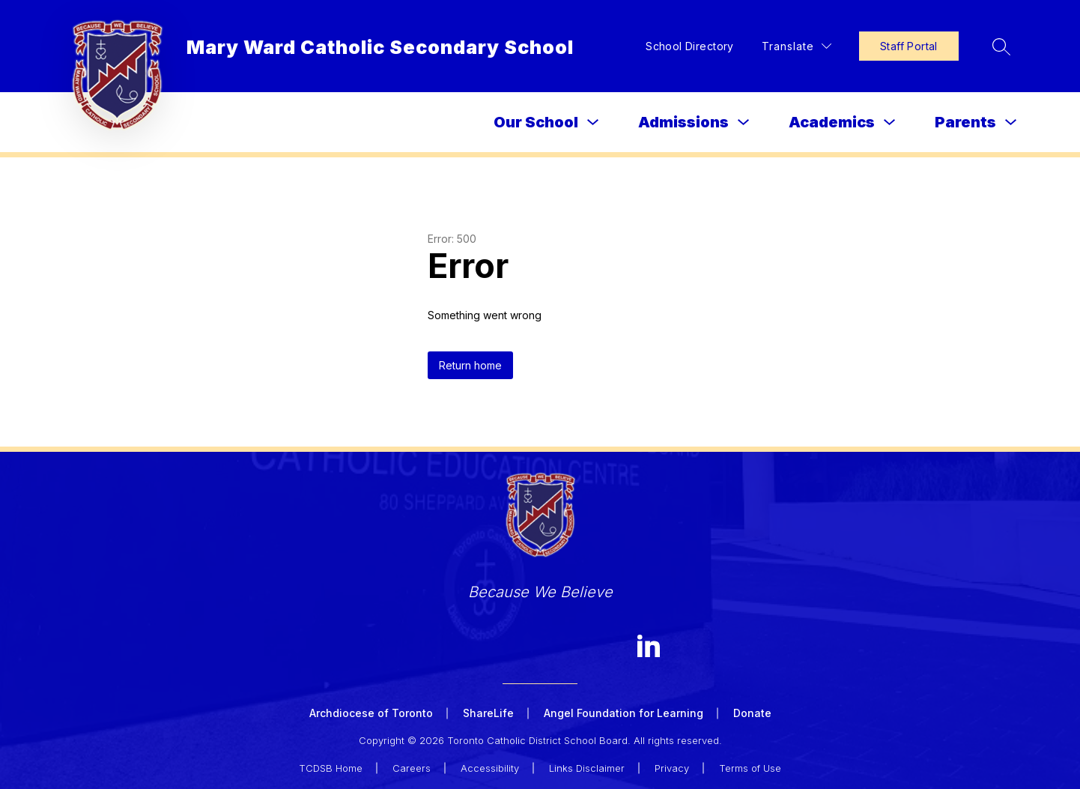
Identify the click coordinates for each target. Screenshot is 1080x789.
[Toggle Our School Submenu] (593, 122)
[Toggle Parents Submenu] (1011, 122)
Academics (832, 122)
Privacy (672, 768)
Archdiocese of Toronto (371, 713)
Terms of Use (750, 768)
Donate (752, 713)
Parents (965, 122)
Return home (470, 365)
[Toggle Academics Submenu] (890, 122)
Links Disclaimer (587, 768)
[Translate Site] (796, 46)
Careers (411, 768)
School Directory (690, 46)
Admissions (683, 122)
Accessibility (490, 768)
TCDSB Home (330, 768)
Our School (536, 122)
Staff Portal (909, 46)
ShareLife (488, 713)
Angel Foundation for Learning (623, 713)
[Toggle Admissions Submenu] (744, 122)
